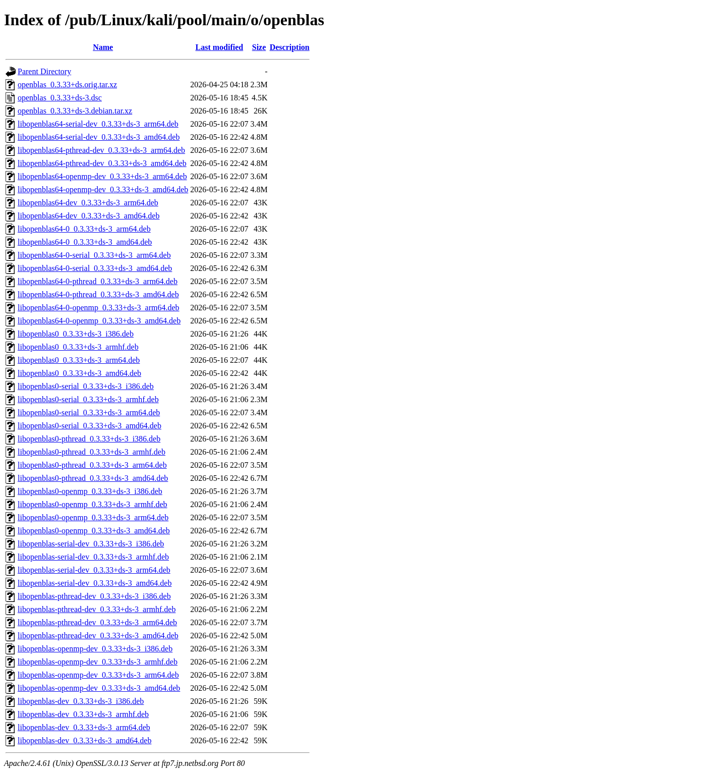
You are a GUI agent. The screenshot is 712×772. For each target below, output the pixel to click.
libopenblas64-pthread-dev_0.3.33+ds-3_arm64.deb (101, 150)
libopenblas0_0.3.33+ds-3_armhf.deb (78, 347)
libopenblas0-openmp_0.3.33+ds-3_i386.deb (90, 491)
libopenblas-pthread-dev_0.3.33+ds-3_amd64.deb (98, 635)
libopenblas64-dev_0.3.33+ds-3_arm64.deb (88, 202)
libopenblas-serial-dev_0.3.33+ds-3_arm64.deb (94, 570)
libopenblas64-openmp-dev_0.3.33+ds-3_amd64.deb (103, 189)
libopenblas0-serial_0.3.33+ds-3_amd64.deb (89, 425)
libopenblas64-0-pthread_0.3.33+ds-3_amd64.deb (98, 294)
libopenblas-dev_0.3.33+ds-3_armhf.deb (83, 714)
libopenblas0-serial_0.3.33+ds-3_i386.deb (86, 386)
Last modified (220, 47)
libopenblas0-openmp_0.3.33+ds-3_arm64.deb (93, 517)
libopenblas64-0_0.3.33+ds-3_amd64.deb (85, 242)
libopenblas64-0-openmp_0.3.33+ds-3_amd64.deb (99, 320)
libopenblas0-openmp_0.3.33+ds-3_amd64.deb (94, 530)
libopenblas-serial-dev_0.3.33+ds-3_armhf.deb (93, 557)
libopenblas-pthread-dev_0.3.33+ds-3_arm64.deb (97, 622)
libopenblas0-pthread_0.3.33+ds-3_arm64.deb (92, 465)
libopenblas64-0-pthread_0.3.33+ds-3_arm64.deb (97, 281)
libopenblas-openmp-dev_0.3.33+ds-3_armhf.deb (97, 661)
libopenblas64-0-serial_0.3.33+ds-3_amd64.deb (95, 268)
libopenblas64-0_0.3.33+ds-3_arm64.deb (84, 229)
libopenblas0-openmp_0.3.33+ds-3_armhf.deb (92, 504)
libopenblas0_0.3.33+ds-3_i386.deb (76, 333)
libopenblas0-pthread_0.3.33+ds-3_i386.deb (89, 438)
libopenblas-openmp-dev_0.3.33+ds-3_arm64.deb (98, 675)
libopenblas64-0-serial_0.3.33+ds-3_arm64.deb (94, 255)
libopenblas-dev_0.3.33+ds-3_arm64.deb (84, 727)
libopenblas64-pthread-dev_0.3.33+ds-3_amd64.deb (102, 163)
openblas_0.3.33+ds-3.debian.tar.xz (75, 110)
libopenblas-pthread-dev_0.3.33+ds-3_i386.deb (94, 596)
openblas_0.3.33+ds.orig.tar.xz (67, 84)
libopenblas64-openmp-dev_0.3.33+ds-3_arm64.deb (102, 176)
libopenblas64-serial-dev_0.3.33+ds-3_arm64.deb (98, 124)
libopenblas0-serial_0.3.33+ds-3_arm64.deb (89, 412)
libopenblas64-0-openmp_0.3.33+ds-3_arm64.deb (99, 307)
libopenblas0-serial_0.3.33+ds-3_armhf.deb (88, 399)
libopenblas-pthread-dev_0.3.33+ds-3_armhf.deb (96, 609)
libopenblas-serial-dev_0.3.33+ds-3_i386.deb (91, 543)
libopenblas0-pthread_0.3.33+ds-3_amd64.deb (93, 478)
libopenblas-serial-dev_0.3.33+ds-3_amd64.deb (94, 583)
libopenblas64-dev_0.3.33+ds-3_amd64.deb (88, 215)
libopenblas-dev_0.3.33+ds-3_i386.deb (81, 701)
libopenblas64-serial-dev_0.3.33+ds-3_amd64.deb (99, 137)
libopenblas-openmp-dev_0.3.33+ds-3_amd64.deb (99, 688)
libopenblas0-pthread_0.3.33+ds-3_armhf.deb (91, 452)
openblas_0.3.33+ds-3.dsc (60, 97)
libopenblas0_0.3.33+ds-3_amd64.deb (79, 373)
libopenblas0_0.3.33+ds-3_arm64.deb (79, 360)
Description (290, 47)
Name (103, 47)
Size (259, 47)
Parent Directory (44, 71)
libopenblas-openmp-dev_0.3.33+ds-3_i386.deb (95, 648)
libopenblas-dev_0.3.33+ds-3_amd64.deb (84, 740)
